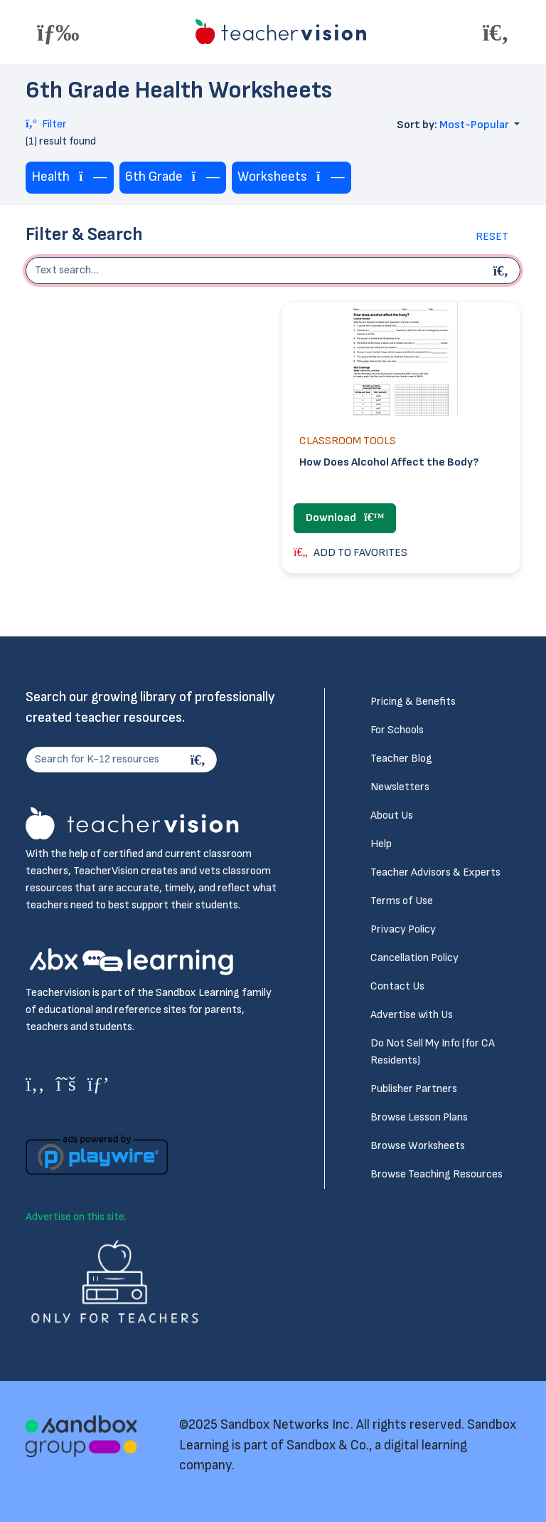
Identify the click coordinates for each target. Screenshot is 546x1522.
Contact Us (397, 986)
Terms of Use (401, 901)
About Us (391, 815)
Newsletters (399, 787)
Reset (492, 236)
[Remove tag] (93, 177)
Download (345, 518)
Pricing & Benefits (413, 701)
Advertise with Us (411, 1015)
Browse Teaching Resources (436, 1174)
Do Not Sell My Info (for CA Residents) (432, 1051)
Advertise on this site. (76, 1217)
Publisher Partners (413, 1089)
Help (381, 844)
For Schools (397, 730)
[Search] (200, 759)
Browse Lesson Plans (419, 1117)
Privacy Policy (403, 929)
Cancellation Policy (414, 958)
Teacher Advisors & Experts (435, 872)
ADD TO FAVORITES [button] (350, 553)
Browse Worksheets (417, 1146)
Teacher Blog (401, 758)
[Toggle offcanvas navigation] (58, 32)
